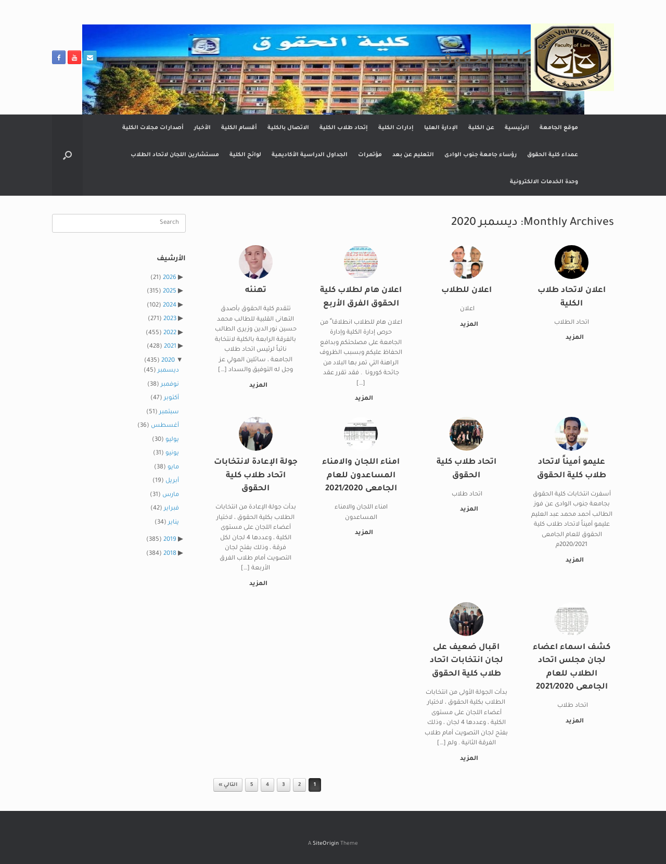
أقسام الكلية (239, 128)
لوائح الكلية (245, 155)
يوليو (172, 440)
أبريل (172, 481)
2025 (169, 291)
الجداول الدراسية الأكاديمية (310, 155)
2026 (169, 278)
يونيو (172, 453)
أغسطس (165, 426)
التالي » (228, 785)
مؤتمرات (370, 155)
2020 (168, 361)
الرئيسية (517, 128)
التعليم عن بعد (413, 155)
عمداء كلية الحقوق (552, 155)
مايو (173, 467)
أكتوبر (171, 398)
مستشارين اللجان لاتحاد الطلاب (175, 155)
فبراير (171, 508)
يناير (173, 522)
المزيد (572, 338)
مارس (170, 495)
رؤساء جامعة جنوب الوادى (480, 155)
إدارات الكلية (396, 128)
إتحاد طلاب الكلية (343, 128)
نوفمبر (170, 385)
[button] (67, 155)
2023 (169, 319)
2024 (169, 305)
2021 (170, 347)
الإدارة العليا (441, 128)
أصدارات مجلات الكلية (153, 128)
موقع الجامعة (559, 128)
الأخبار (202, 128)
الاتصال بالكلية (288, 128)
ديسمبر (168, 370)
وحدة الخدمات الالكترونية (544, 182)
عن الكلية (481, 128)
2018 (169, 554)
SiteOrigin (326, 844)
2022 (169, 333)
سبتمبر (169, 412)
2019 (169, 540)
